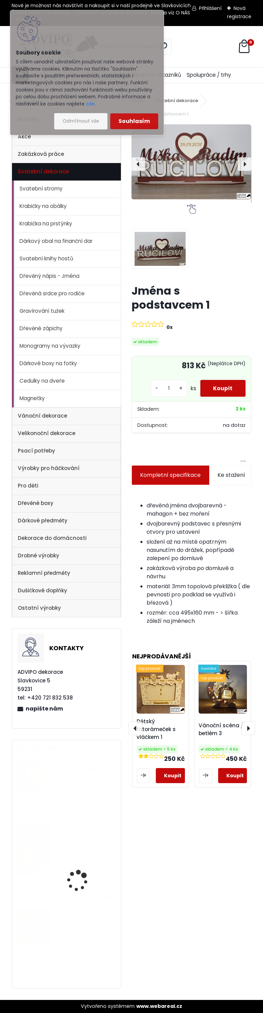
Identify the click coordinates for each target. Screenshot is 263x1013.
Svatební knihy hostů (46, 258)
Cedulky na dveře (42, 380)
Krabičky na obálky (43, 206)
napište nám (44, 709)
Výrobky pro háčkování (48, 468)
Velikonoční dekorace (46, 433)
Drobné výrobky (38, 555)
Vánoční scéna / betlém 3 (221, 729)
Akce (24, 136)
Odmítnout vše (81, 121)
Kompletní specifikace (170, 475)
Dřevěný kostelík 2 (79, 770)
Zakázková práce (41, 154)
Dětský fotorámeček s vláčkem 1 (156, 729)
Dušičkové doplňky (42, 590)
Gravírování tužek (42, 310)
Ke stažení (231, 475)
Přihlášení (210, 8)
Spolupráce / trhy (209, 74)
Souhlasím (134, 121)
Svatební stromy (41, 188)
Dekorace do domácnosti (52, 538)
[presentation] (138, 164)
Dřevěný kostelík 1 (78, 832)
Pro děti (28, 485)
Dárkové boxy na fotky (48, 363)
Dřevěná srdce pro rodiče (52, 293)
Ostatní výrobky (39, 607)
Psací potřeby (36, 450)
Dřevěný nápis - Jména (49, 276)
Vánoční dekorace (42, 415)
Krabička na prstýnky (46, 223)
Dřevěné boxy (35, 503)
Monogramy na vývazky (50, 345)
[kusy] (167, 388)
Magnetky (32, 398)
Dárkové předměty (42, 520)
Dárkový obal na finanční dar (56, 241)
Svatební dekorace (43, 171)
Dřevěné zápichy (41, 328)
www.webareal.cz (159, 1006)
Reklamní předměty (44, 573)
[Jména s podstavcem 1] (191, 161)
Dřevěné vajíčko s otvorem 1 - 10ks (78, 930)
